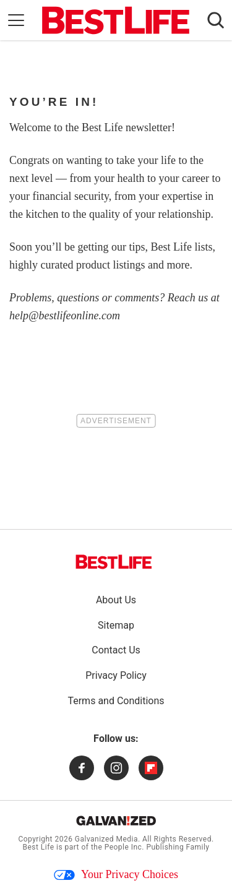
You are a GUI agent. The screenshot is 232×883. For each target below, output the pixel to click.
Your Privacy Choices (116, 874)
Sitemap (116, 625)
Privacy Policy (116, 675)
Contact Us (116, 650)
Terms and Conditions (115, 701)
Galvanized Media (106, 839)
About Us (116, 600)
